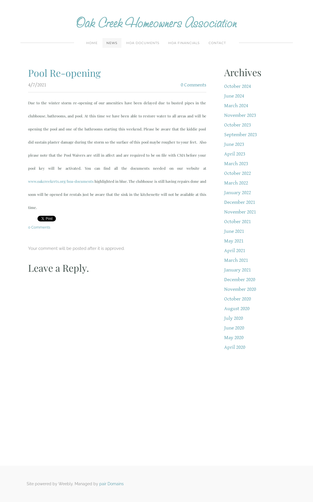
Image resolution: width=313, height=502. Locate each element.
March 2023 (236, 164)
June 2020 (234, 328)
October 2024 (237, 86)
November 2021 (240, 212)
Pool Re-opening (64, 72)
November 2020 (240, 289)
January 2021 (237, 270)
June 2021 (234, 231)
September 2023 (240, 135)
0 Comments (193, 85)
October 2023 (237, 125)
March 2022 (236, 183)
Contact (217, 43)
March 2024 (236, 106)
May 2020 (233, 338)
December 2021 (239, 202)
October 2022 (237, 173)
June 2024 (234, 96)
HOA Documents (142, 43)
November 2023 (240, 115)
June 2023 (234, 144)
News (111, 43)
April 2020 (234, 347)
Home (92, 43)
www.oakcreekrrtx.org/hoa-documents (61, 181)
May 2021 (233, 241)
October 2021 (237, 222)
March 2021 (236, 260)
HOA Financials (184, 43)
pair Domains (111, 484)
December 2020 (239, 280)
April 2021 (234, 251)
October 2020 (237, 299)
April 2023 (234, 154)
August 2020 (236, 309)
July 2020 (233, 318)
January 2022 (237, 193)
